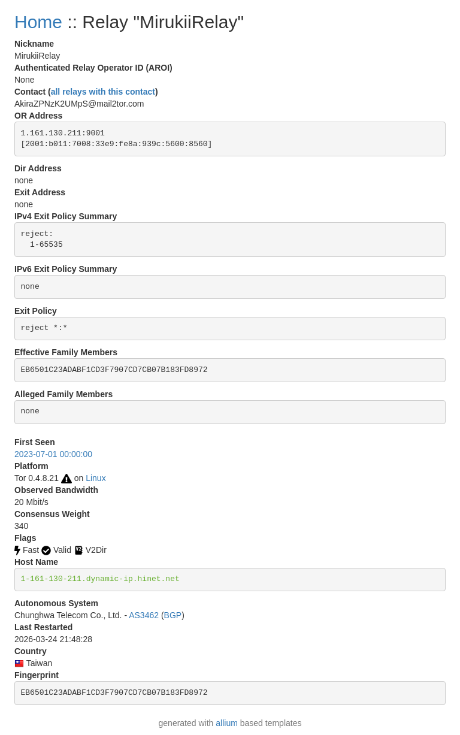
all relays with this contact (103, 91)
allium (227, 723)
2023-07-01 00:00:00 (53, 454)
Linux (95, 478)
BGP (173, 615)
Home (38, 22)
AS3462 (144, 615)
